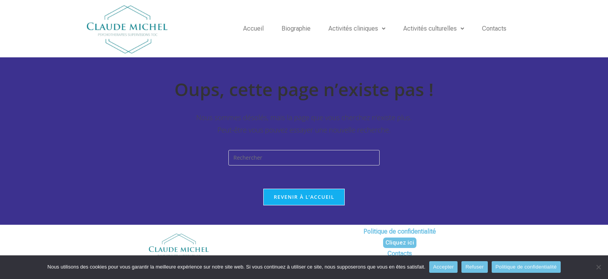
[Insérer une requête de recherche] (304, 157)
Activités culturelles (433, 28)
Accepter (443, 267)
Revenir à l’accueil (304, 196)
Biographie (296, 28)
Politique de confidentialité (526, 267)
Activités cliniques (356, 28)
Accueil (253, 28)
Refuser (474, 267)
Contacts (494, 28)
